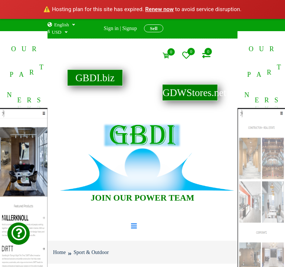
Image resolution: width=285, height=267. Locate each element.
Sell (153, 28)
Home (59, 252)
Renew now (159, 9)
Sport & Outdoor (91, 252)
